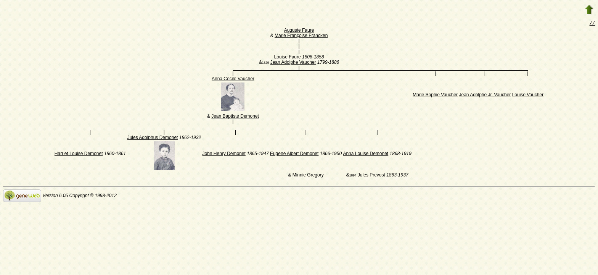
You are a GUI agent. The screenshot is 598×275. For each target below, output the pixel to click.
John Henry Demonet (223, 154)
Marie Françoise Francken (301, 36)
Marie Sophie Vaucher (435, 95)
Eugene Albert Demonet (294, 154)
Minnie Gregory (308, 175)
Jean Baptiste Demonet (235, 117)
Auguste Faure (299, 31)
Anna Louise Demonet (365, 154)
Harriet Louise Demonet (79, 154)
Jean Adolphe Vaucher (293, 63)
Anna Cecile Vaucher (233, 79)
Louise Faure (287, 57)
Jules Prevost (371, 175)
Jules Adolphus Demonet (152, 138)
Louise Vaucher (528, 95)
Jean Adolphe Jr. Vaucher (485, 95)
